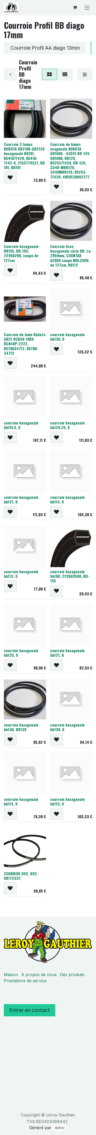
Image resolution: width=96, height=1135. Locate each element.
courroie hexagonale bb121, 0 (21, 499)
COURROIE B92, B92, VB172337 (21, 876)
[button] (10, 177)
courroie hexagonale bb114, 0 (67, 499)
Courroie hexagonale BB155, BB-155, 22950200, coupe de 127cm (21, 253)
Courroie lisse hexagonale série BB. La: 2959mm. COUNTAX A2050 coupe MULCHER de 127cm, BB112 (70, 255)
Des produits (72, 974)
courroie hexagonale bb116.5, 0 (21, 425)
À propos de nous (39, 974)
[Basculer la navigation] (87, 7)
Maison (11, 974)
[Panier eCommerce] (75, 7)
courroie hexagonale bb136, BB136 (21, 727)
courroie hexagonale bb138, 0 (67, 337)
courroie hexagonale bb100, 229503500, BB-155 (69, 576)
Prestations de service (25, 980)
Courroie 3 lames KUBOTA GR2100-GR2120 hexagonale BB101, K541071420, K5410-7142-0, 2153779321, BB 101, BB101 (24, 155)
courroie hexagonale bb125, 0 (21, 653)
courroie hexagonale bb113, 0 (21, 574)
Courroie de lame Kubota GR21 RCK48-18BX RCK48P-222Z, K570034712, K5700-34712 (25, 344)
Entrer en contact (29, 1010)
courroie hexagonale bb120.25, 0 (67, 425)
